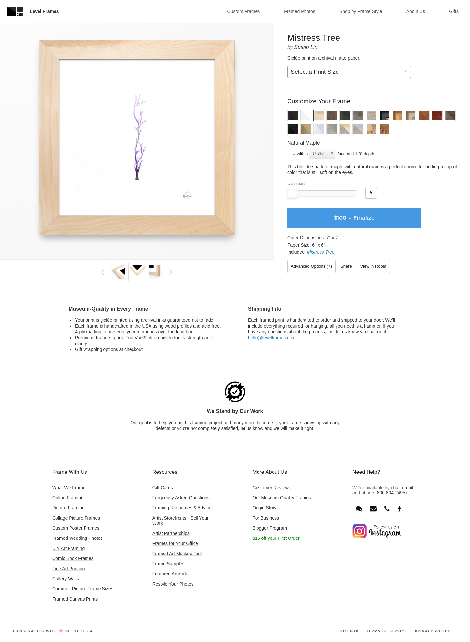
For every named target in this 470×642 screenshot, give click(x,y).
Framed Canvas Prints (75, 599)
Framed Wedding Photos (77, 538)
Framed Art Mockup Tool (177, 553)
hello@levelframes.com (272, 337)
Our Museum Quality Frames (281, 497)
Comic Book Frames (73, 558)
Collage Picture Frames (76, 518)
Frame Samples (168, 563)
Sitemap (349, 631)
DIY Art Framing (68, 548)
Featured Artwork (169, 573)
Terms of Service (387, 631)
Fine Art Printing (68, 568)
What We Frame (69, 487)
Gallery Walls (65, 578)
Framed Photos (299, 11)
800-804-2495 (391, 492)
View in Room (373, 266)
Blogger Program (269, 528)
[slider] (292, 193)
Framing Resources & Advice (182, 507)
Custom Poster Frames (75, 528)
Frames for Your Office (175, 543)
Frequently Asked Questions (181, 497)
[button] (293, 116)
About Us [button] (415, 11)
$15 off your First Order (275, 538)
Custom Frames (243, 11)
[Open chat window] (359, 509)
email (407, 487)
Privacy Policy (432, 631)
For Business (265, 518)
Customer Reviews (271, 487)
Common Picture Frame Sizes (82, 588)
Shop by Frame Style (360, 11)
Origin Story (264, 507)
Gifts (454, 11)
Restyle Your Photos (173, 583)
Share (346, 266)
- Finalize (352, 218)
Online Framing (68, 497)
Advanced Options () (311, 266)
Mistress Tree (321, 252)
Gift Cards (162, 487)
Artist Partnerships (171, 533)
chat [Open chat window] (395, 487)
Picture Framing (68, 507)
